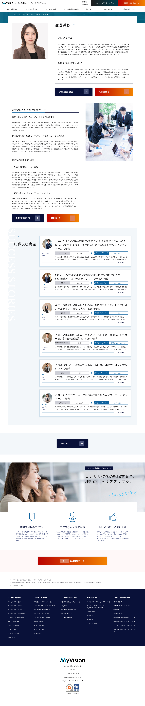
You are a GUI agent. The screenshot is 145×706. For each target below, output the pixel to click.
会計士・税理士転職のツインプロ (124, 617)
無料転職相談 (117, 602)
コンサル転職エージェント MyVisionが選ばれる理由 (96, 607)
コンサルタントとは (14, 602)
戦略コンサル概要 (13, 621)
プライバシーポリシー (72, 673)
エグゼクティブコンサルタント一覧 (30, 14)
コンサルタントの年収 (15, 606)
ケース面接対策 (39, 625)
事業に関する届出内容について (72, 677)
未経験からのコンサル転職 (43, 602)
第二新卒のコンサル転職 (42, 610)
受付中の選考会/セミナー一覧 (70, 602)
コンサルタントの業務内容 (16, 614)
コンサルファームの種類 (16, 617)
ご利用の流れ (91, 612)
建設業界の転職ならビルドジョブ (124, 621)
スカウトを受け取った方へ (122, 606)
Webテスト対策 (39, 629)
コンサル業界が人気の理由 (43, 617)
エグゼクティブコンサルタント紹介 (98, 602)
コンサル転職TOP (13, 14)
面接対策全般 (38, 621)
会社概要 (90, 619)
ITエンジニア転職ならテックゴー (124, 625)
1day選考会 (64, 606)
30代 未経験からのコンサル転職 (44, 606)
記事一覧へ (11, 637)
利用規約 (72, 670)
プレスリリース (92, 623)
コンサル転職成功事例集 (68, 610)
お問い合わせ (117, 614)
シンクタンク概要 (13, 633)
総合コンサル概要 (13, 625)
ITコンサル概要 (13, 629)
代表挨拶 (90, 615)
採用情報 (116, 610)
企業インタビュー (66, 614)
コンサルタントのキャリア (16, 610)
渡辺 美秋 (46, 14)
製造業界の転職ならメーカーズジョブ (124, 630)
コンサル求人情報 (66, 617)
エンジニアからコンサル (42, 614)
